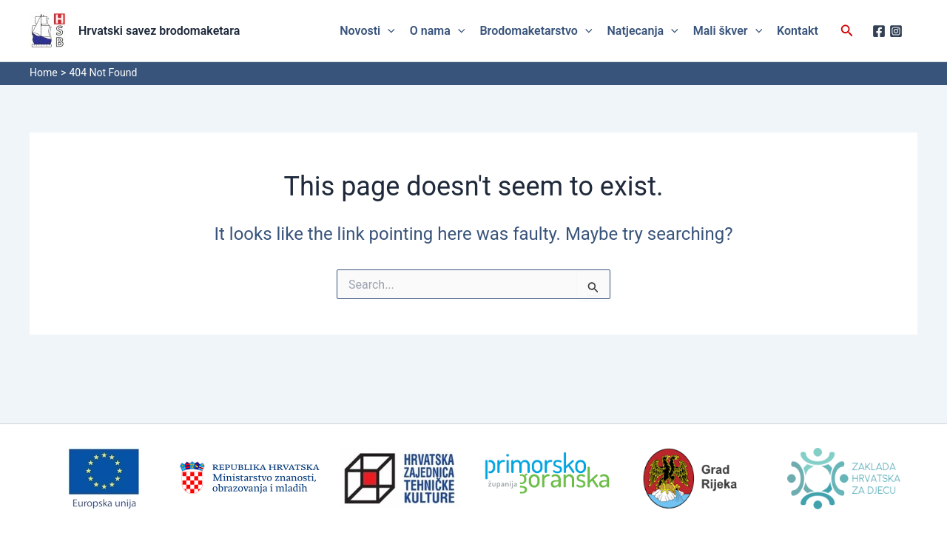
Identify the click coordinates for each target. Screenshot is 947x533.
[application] (387, 31)
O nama (437, 31)
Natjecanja (642, 31)
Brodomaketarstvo (535, 31)
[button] (847, 30)
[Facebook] (879, 31)
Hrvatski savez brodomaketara (159, 31)
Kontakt (797, 31)
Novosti (367, 31)
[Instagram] (896, 31)
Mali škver (727, 31)
